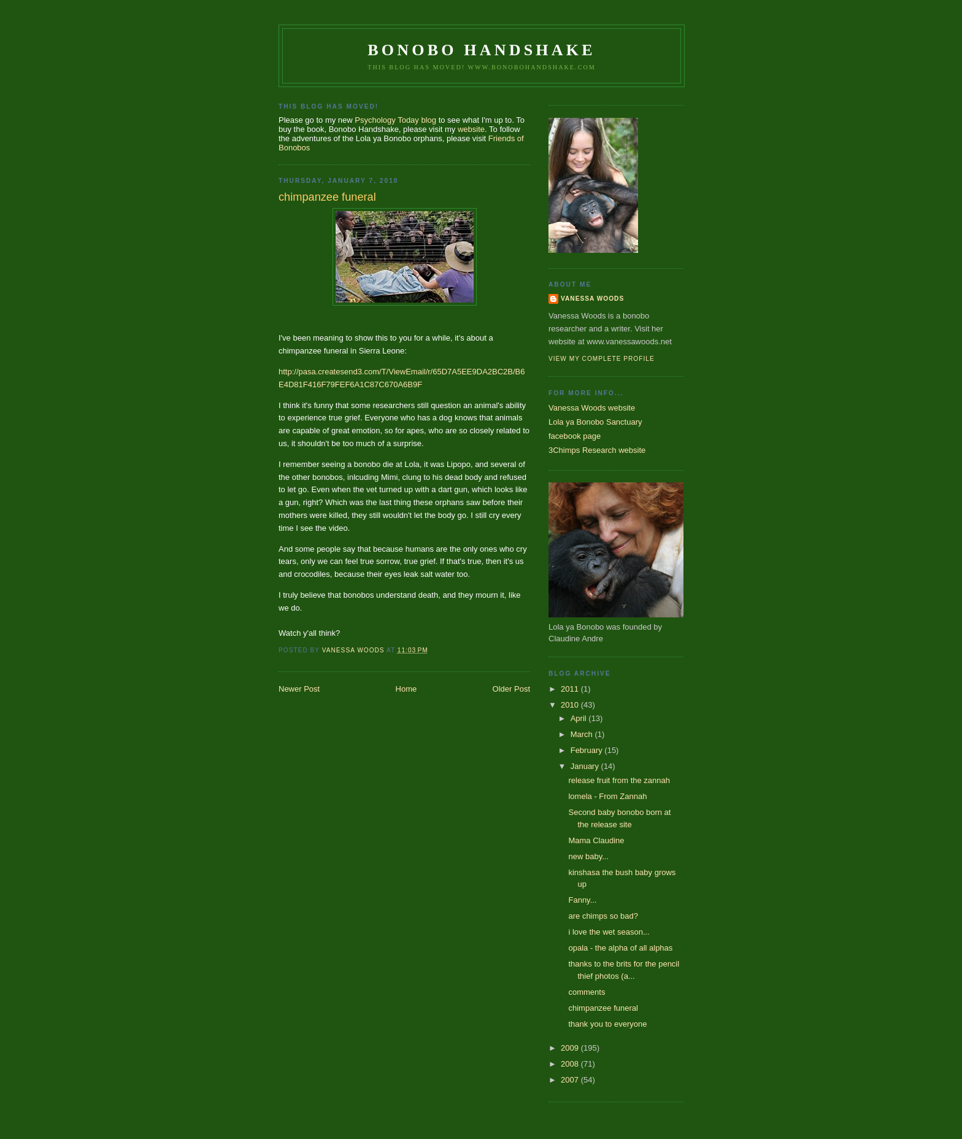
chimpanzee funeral (602, 1008)
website (471, 129)
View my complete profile (601, 358)
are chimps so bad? (602, 916)
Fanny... (582, 900)
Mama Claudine (596, 840)
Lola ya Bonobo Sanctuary (595, 422)
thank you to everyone (607, 1024)
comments (586, 992)
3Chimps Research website (596, 450)
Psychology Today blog (395, 120)
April (580, 718)
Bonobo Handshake (481, 50)
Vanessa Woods (592, 298)
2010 (571, 704)
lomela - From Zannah (607, 796)
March (583, 734)
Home (406, 688)
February (588, 750)
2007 (571, 1079)
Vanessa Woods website (591, 407)
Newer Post (299, 688)
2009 (571, 1047)
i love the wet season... (608, 931)
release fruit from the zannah (618, 780)
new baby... (588, 856)
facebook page (574, 436)
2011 (571, 688)
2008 (571, 1063)
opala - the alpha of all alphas (620, 947)
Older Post (511, 688)
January (586, 766)
